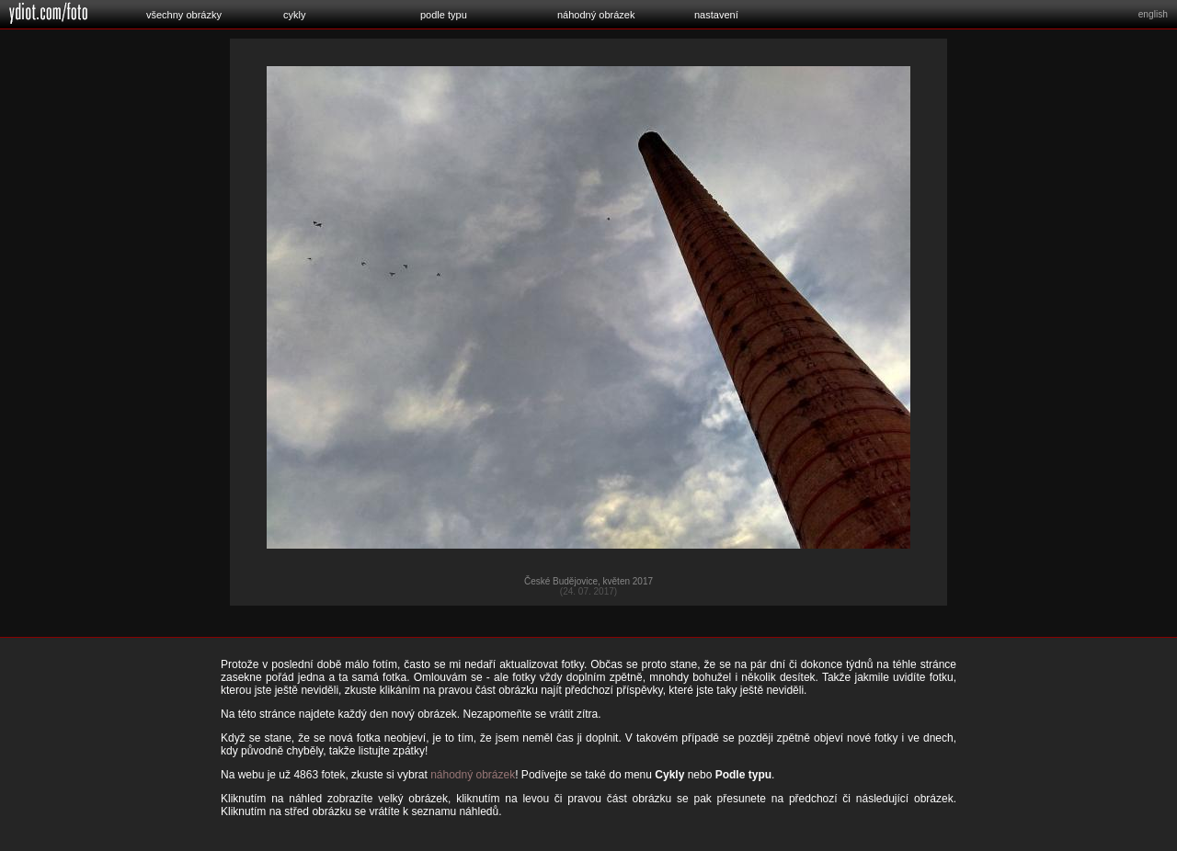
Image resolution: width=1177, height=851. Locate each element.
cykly (294, 14)
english (1153, 14)
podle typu (443, 14)
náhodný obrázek (595, 14)
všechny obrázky (184, 14)
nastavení (716, 14)
